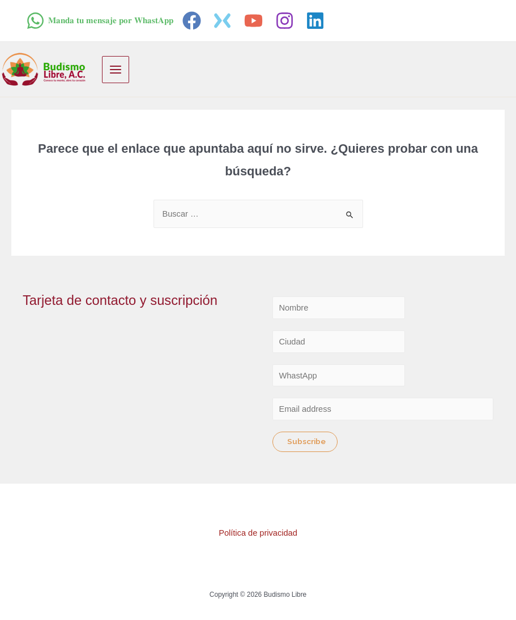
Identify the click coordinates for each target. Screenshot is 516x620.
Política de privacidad (258, 532)
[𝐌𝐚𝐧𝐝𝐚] (100, 20)
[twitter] (224, 20)
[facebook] (193, 20)
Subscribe (306, 441)
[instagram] (286, 20)
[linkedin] (316, 20)
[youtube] (255, 20)
